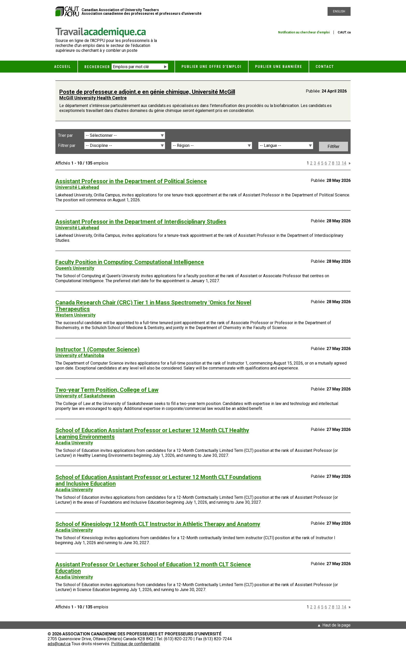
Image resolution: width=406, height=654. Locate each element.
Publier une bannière (278, 67)
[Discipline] (124, 145)
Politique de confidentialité (135, 643)
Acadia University (74, 442)
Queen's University (74, 268)
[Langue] (285, 145)
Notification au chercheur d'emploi (304, 32)
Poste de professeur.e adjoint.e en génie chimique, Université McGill (147, 92)
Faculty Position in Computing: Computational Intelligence (129, 262)
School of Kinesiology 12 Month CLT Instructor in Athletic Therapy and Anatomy (157, 524)
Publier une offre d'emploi (212, 67)
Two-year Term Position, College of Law (106, 390)
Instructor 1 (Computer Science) (97, 349)
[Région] (211, 145)
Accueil (62, 67)
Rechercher (97, 67)
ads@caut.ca (59, 643)
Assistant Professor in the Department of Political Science (131, 181)
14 (344, 163)
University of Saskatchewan (85, 396)
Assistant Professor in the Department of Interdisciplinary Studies (140, 221)
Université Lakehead (77, 187)
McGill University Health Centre (93, 98)
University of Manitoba (79, 355)
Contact (325, 67)
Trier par (65, 135)
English (339, 11)
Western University (75, 315)
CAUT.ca (344, 32)
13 (338, 163)
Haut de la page (336, 625)
